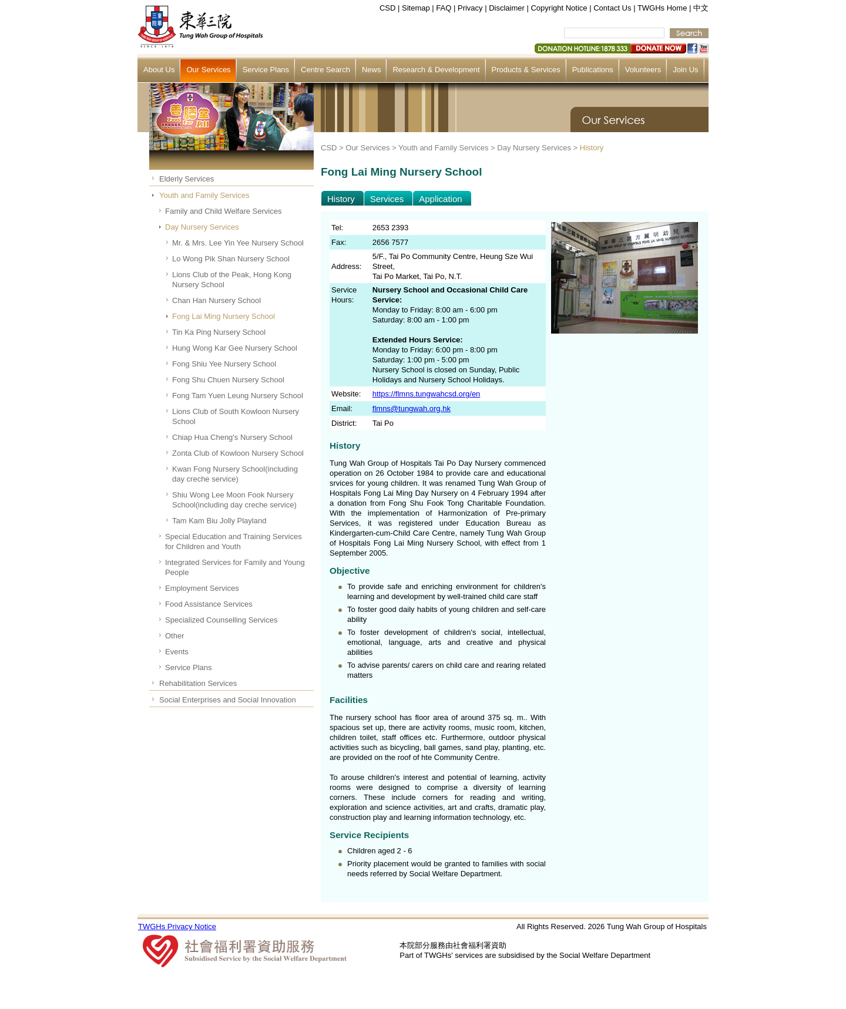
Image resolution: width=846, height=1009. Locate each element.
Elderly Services (186, 178)
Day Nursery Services (202, 227)
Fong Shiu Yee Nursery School (224, 363)
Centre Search (325, 69)
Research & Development (435, 69)
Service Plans (266, 69)
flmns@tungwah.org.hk (411, 408)
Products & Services (526, 69)
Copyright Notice (559, 8)
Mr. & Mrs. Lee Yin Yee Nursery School (238, 242)
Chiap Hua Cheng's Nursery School (232, 437)
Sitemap (416, 8)
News (371, 69)
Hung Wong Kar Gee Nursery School (234, 348)
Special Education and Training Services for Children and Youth (233, 541)
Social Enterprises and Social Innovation (227, 699)
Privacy (470, 8)
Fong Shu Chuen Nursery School (228, 379)
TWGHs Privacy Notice (177, 926)
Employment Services (202, 588)
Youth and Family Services (204, 195)
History (591, 147)
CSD (387, 8)
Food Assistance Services (209, 604)
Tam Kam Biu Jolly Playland (219, 520)
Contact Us (612, 8)
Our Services (208, 69)
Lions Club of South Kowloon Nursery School (235, 416)
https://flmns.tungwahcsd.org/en (426, 393)
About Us (158, 69)
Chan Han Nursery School (216, 300)
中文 (701, 8)
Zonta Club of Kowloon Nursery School (238, 453)
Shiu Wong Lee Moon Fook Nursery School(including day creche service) (234, 499)
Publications (592, 69)
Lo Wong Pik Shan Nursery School (231, 258)
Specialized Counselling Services (221, 620)
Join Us (685, 69)
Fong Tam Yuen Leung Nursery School (237, 395)
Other (174, 635)
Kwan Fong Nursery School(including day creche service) (235, 474)
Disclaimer (507, 8)
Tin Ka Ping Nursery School (219, 332)
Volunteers (643, 69)
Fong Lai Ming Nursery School (223, 316)
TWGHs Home (662, 8)
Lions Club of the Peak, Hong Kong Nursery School (231, 279)
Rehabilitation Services (198, 683)
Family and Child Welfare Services (223, 211)
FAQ (443, 8)
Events (177, 651)
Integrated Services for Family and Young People (235, 567)
